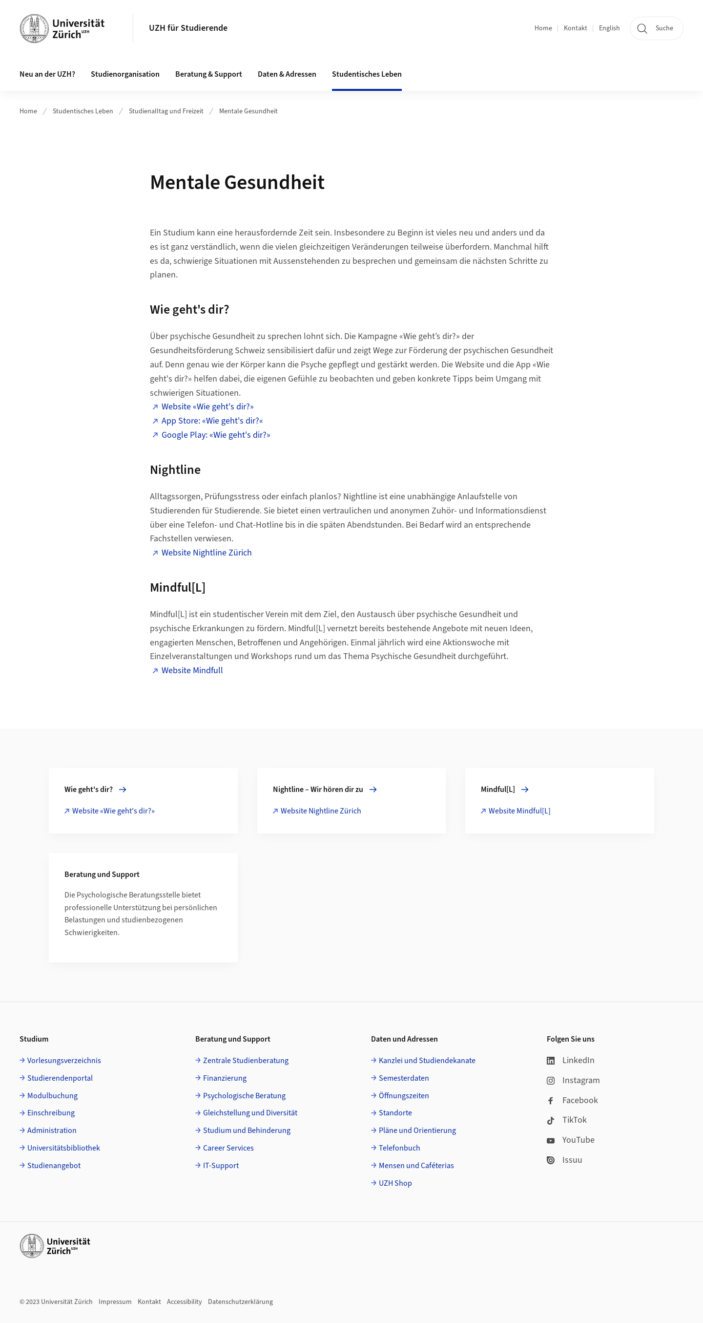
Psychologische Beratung (244, 1095)
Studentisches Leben (83, 111)
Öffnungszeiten (404, 1095)
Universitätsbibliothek (63, 1148)
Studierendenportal (60, 1078)
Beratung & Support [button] (208, 74)
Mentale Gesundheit (248, 111)
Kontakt (575, 28)
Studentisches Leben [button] (367, 74)
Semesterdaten (404, 1078)
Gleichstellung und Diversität (250, 1113)
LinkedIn (571, 1060)
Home (543, 28)
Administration (52, 1130)
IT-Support (221, 1165)
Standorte (395, 1113)
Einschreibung (51, 1113)
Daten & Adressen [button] (287, 74)
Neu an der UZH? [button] (47, 74)
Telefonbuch (399, 1148)
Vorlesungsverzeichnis (64, 1060)
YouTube (571, 1140)
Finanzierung (225, 1078)
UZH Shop (395, 1183)
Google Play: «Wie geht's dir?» (216, 435)
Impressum (115, 1302)
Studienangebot (54, 1165)
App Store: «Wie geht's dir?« (212, 421)
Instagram (573, 1080)
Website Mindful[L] (520, 811)
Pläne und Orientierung (417, 1130)
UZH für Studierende (188, 28)
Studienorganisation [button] (125, 74)
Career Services (228, 1148)
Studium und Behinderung (246, 1130)
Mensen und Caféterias (416, 1165)
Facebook (572, 1100)
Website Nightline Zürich (207, 553)
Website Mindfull (192, 670)
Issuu (564, 1160)
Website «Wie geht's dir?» (208, 407)
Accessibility (184, 1302)
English (609, 28)
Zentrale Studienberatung (246, 1060)
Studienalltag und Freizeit (166, 111)
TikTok (567, 1120)
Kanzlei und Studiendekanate (427, 1060)
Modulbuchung (52, 1095)
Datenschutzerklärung (240, 1302)
